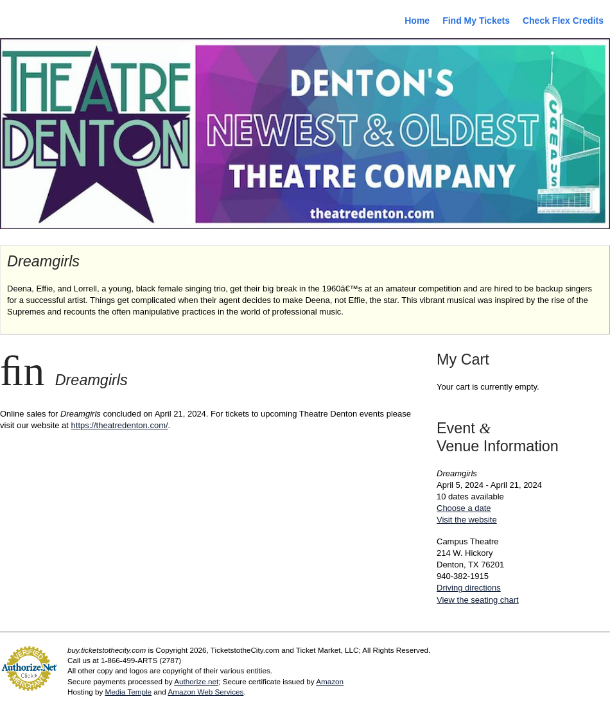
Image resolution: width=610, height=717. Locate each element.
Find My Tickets (476, 20)
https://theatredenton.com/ (119, 425)
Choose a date (464, 508)
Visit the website (467, 519)
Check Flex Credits (563, 20)
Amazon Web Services (205, 691)
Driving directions (469, 587)
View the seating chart (478, 600)
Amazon (330, 681)
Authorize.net (196, 681)
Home (417, 20)
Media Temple (128, 691)
